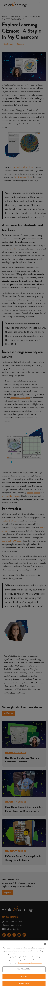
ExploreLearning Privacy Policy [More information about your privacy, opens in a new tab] (30, 963)
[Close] (45, 945)
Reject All (24, 977)
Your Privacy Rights (24, 970)
